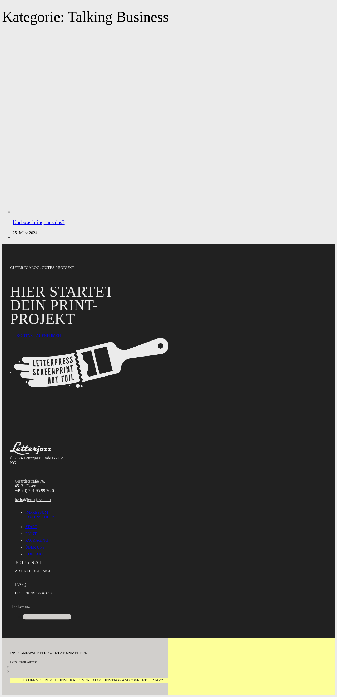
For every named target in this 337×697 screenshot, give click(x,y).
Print (31, 533)
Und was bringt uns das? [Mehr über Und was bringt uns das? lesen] (39, 222)
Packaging (36, 540)
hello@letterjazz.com (33, 499)
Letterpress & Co (33, 593)
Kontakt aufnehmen (39, 335)
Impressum (36, 512)
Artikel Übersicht (34, 571)
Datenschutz (40, 517)
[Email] (29, 662)
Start (31, 527)
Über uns (35, 547)
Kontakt (34, 554)
